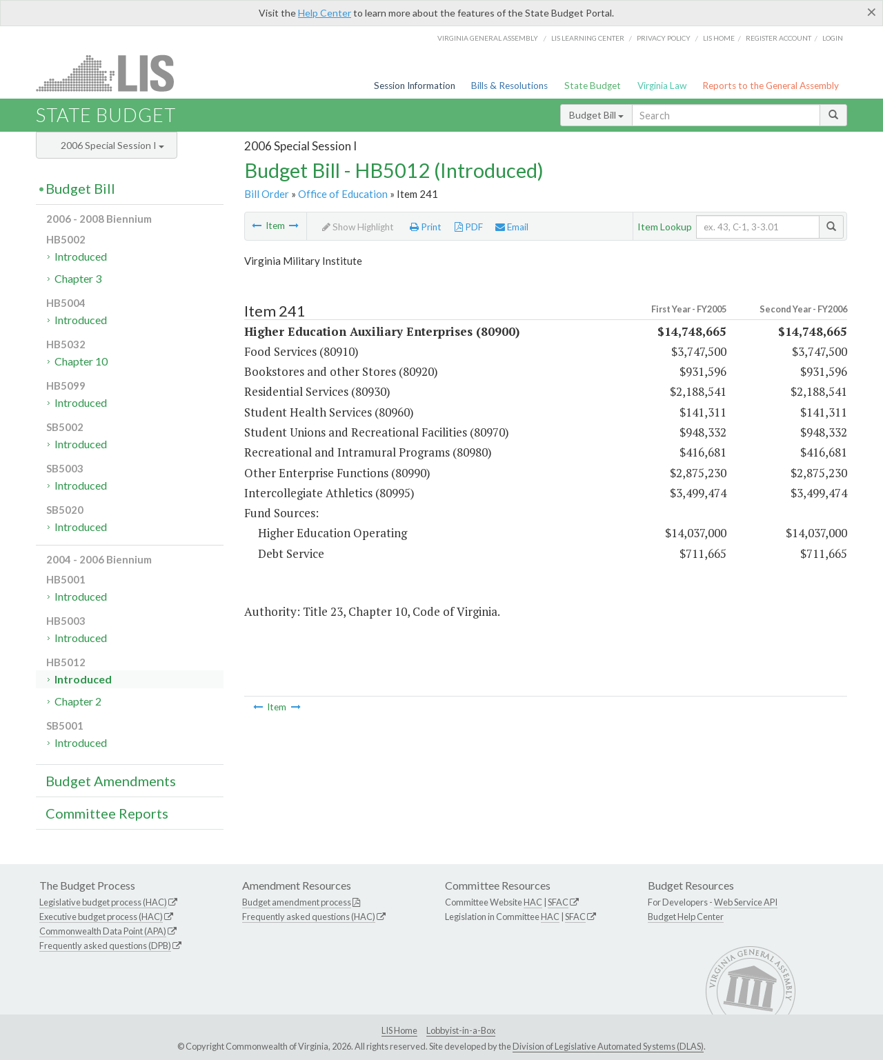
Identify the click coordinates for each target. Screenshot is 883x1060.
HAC (533, 902)
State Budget (592, 85)
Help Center (324, 13)
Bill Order (266, 194)
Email (511, 226)
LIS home (719, 38)
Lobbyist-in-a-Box (460, 1030)
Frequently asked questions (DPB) (105, 945)
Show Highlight (358, 226)
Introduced (80, 256)
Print (426, 226)
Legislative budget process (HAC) (103, 902)
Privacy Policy (664, 38)
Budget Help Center (686, 916)
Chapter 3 (77, 278)
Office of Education (343, 194)
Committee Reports (107, 813)
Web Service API (745, 902)
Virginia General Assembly (487, 38)
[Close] (871, 12)
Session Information (414, 85)
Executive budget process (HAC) (101, 916)
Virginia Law (661, 85)
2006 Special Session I (112, 145)
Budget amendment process (296, 902)
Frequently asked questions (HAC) (308, 916)
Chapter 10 (81, 361)
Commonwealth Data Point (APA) (102, 931)
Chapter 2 (77, 701)
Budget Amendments (111, 780)
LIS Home (399, 1030)
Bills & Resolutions (509, 85)
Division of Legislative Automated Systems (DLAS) (608, 1046)
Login (832, 38)
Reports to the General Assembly (770, 85)
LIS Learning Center (587, 38)
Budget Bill (596, 115)
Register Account (778, 38)
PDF (469, 226)
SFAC (558, 902)
